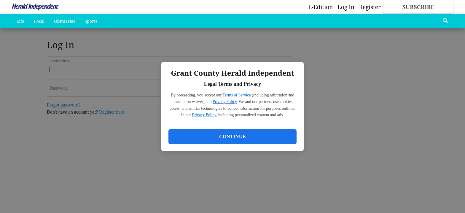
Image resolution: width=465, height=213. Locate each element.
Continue (232, 136)
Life (20, 21)
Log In (345, 7)
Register (370, 7)
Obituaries (64, 21)
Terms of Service (236, 95)
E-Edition (320, 7)
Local (39, 21)
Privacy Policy (225, 101)
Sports (91, 21)
